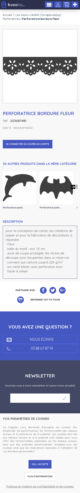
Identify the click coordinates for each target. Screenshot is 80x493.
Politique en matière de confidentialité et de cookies (40, 486)
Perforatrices (11, 19)
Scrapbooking (50, 15)
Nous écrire (30, 339)
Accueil (7, 15)
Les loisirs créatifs (27, 15)
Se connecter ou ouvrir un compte (27, 144)
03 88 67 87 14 (30, 348)
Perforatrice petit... (13, 207)
